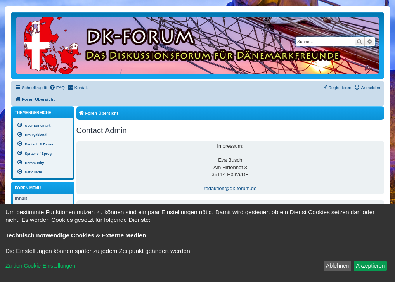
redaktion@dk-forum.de (230, 188)
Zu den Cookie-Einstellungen (40, 266)
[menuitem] (57, 87)
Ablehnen (337, 266)
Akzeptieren (370, 266)
